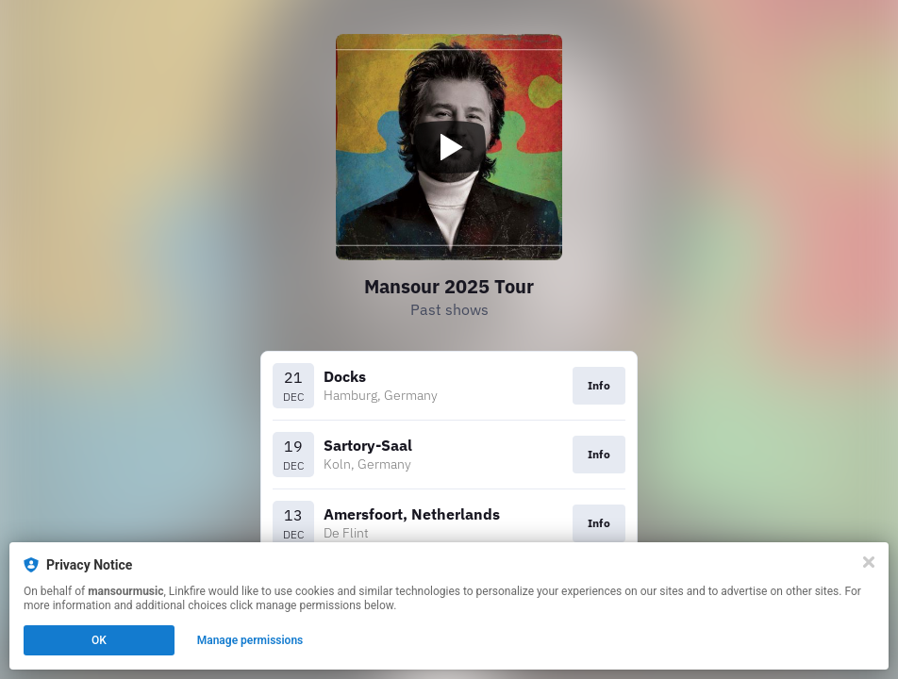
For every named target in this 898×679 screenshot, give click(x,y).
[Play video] (449, 147)
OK (99, 640)
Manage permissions (250, 640)
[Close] (869, 562)
